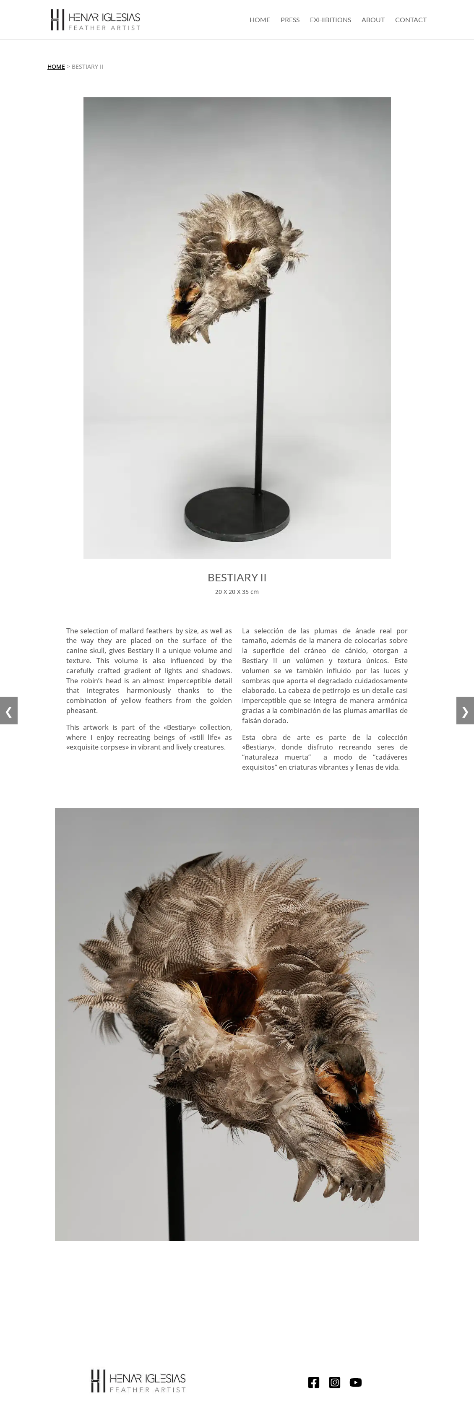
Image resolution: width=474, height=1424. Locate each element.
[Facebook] (313, 1384)
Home (260, 20)
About (373, 20)
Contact (411, 20)
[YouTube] (355, 1384)
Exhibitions (330, 20)
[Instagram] (334, 1384)
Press (290, 20)
